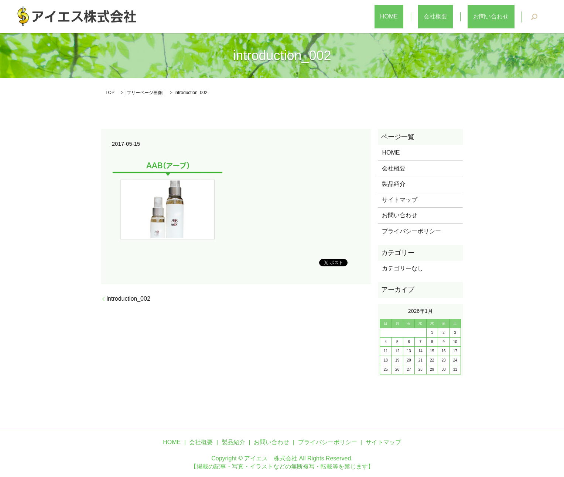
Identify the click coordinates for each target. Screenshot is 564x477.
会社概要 (452, 17)
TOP (110, 92)
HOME (417, 17)
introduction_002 (128, 298)
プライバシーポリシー (411, 231)
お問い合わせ (497, 17)
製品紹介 (394, 184)
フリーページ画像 (144, 92)
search (534, 17)
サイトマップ (399, 200)
